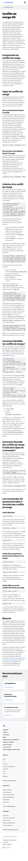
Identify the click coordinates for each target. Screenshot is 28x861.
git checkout (5, 668)
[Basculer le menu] (25, 2)
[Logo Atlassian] (8, 2)
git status (12, 359)
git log (12, 667)
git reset (16, 667)
